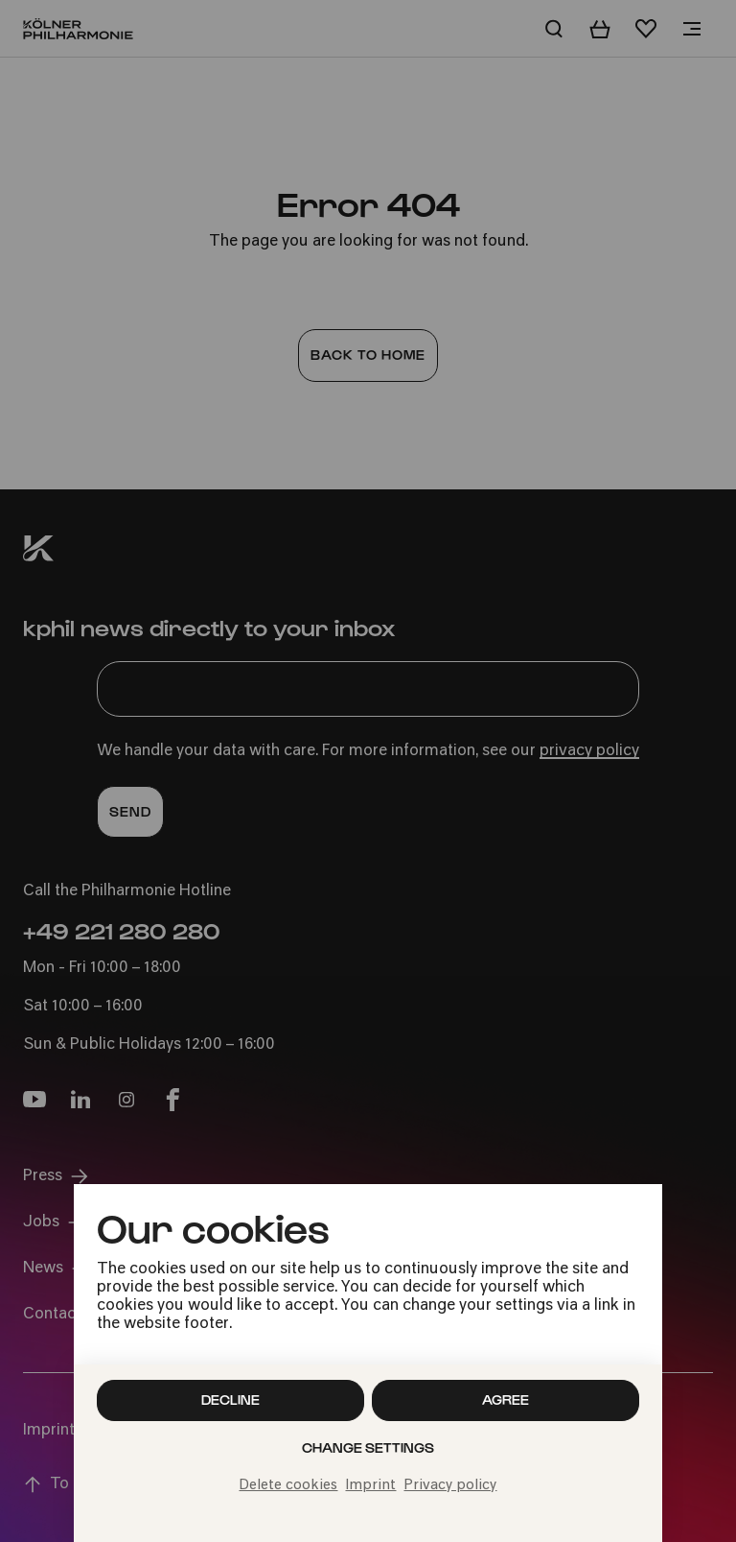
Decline (230, 1399)
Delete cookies (288, 1486)
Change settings (368, 1447)
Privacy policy (449, 1486)
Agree (505, 1399)
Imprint (370, 1486)
